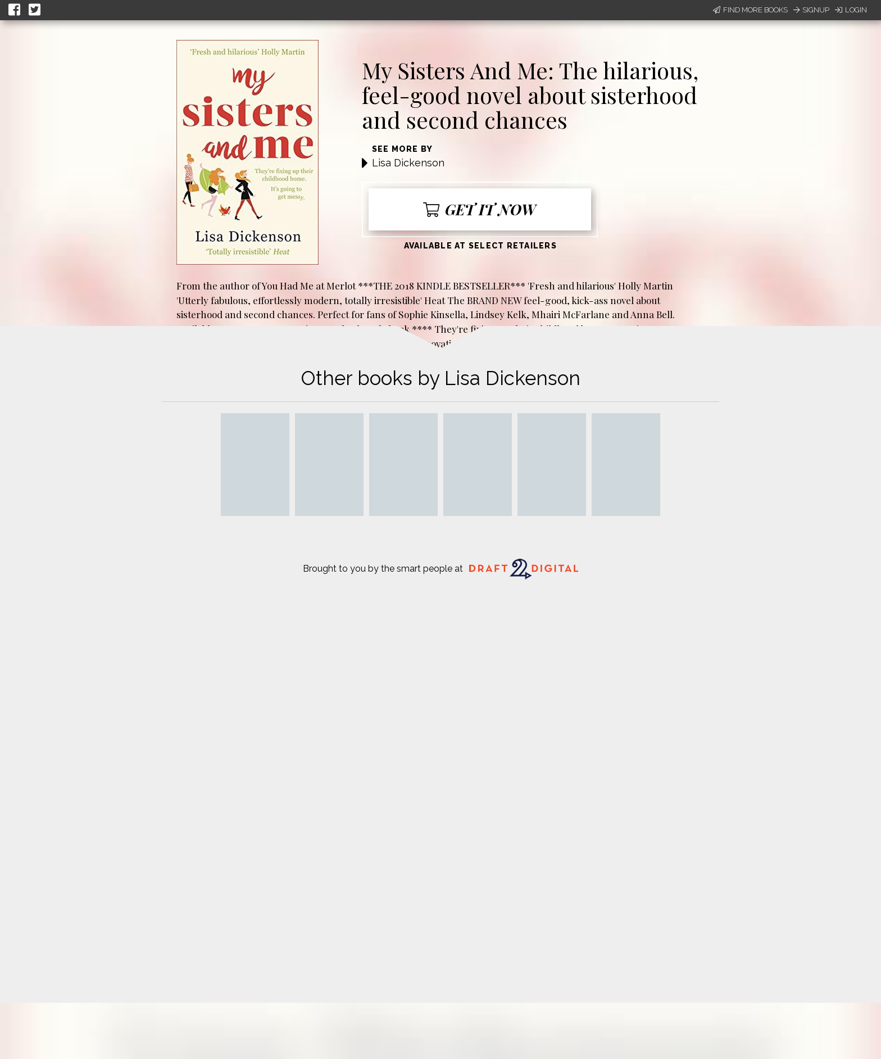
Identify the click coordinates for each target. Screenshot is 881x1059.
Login (851, 10)
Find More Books (750, 10)
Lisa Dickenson (408, 163)
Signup (811, 10)
